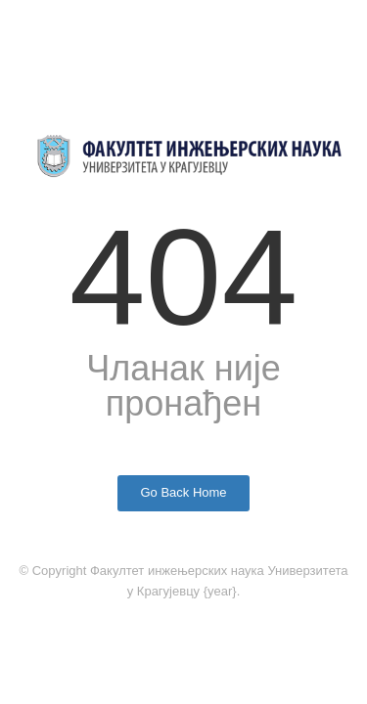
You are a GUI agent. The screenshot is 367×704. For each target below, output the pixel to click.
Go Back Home (183, 492)
